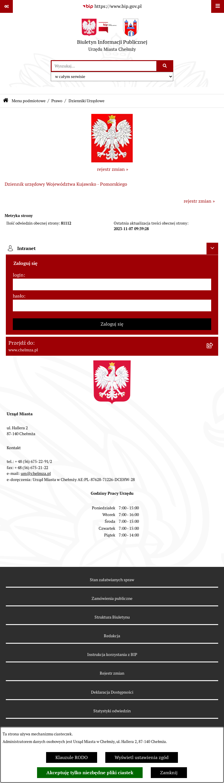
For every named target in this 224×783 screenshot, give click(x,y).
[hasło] (112, 305)
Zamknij (169, 773)
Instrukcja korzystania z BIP (112, 654)
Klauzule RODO (71, 757)
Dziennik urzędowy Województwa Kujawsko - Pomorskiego (66, 184)
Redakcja (112, 635)
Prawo (56, 100)
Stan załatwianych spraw (112, 579)
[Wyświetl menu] (217, 6)
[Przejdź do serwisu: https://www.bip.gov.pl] (112, 6)
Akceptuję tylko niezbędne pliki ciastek (89, 773)
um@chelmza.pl (36, 473)
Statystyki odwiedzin (112, 710)
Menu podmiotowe (29, 100)
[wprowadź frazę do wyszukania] (104, 66)
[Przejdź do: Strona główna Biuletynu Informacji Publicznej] (5, 101)
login (18, 275)
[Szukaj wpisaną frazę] (165, 66)
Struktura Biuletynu (112, 617)
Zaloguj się (112, 324)
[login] (112, 284)
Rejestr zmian (112, 673)
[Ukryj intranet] (212, 248)
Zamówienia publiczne (112, 598)
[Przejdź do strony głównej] (112, 36)
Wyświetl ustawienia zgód (142, 757)
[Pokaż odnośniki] (6, 6)
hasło (18, 296)
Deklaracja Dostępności (112, 692)
